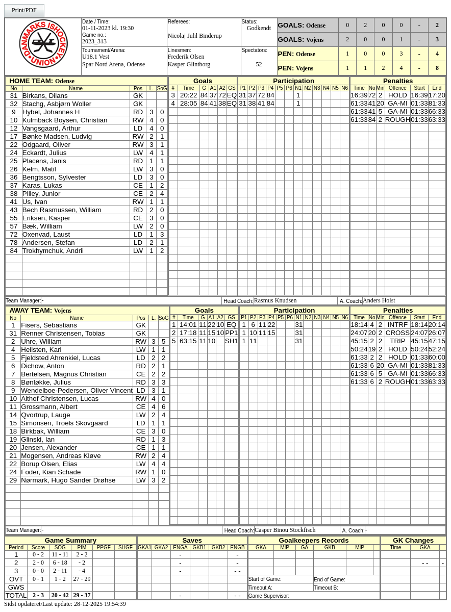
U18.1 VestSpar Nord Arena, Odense (113, 60)
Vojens (314, 39)
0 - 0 (38, 570)
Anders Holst (379, 300)
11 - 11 (60, 554)
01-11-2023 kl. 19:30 (108, 28)
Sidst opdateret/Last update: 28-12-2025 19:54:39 (65, 603)
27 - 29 (82, 578)
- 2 (82, 562)
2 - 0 (38, 562)
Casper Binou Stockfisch (285, 529)
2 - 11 (60, 570)
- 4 (82, 570)
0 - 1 (38, 578)
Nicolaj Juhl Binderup (195, 35)
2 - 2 (82, 554)
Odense (315, 25)
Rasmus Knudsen (275, 300)
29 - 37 (82, 595)
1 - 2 (60, 578)
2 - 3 (38, 595)
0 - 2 (38, 554)
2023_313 (94, 41)
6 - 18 (60, 562)
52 (259, 64)
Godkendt (259, 28)
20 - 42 (60, 595)
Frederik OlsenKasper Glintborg (189, 60)
